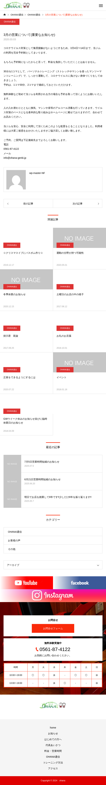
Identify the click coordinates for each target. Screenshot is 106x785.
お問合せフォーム (53, 628)
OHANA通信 (10, 21)
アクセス (53, 768)
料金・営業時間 (53, 751)
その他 (11, 549)
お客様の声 (14, 540)
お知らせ (53, 733)
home (53, 727)
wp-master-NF (37, 173)
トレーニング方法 (53, 762)
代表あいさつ (53, 745)
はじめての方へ (53, 739)
